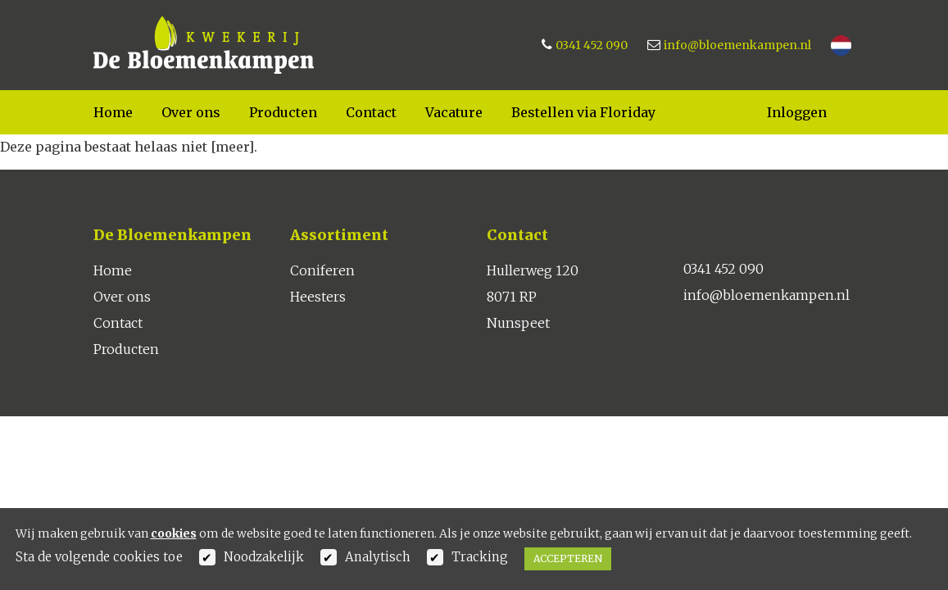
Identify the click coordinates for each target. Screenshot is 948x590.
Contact (371, 112)
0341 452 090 (592, 45)
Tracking (479, 557)
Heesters (318, 296)
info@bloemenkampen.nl (737, 45)
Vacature (454, 112)
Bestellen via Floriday (583, 112)
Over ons (190, 112)
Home (113, 112)
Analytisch (377, 557)
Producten (283, 112)
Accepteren (567, 558)
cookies (174, 533)
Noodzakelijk (264, 557)
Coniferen (322, 270)
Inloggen (797, 112)
